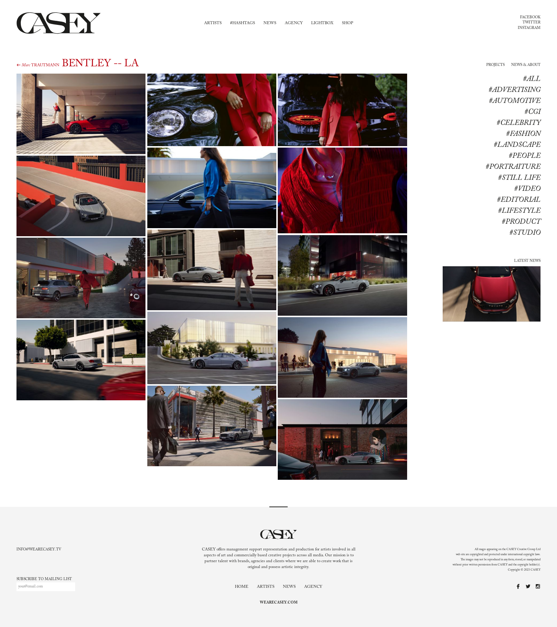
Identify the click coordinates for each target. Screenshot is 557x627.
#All (532, 79)
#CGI (532, 112)
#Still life (519, 178)
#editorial (519, 200)
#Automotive (515, 101)
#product (521, 222)
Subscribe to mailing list (44, 579)
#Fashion (523, 134)
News (269, 23)
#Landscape (517, 145)
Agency (294, 23)
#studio (525, 233)
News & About (526, 65)
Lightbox (322, 23)
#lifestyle (519, 211)
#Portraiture (513, 167)
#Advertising (514, 90)
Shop (347, 23)
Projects (495, 65)
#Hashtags (242, 23)
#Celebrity (519, 123)
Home (241, 587)
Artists (213, 23)
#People (525, 156)
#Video (527, 189)
